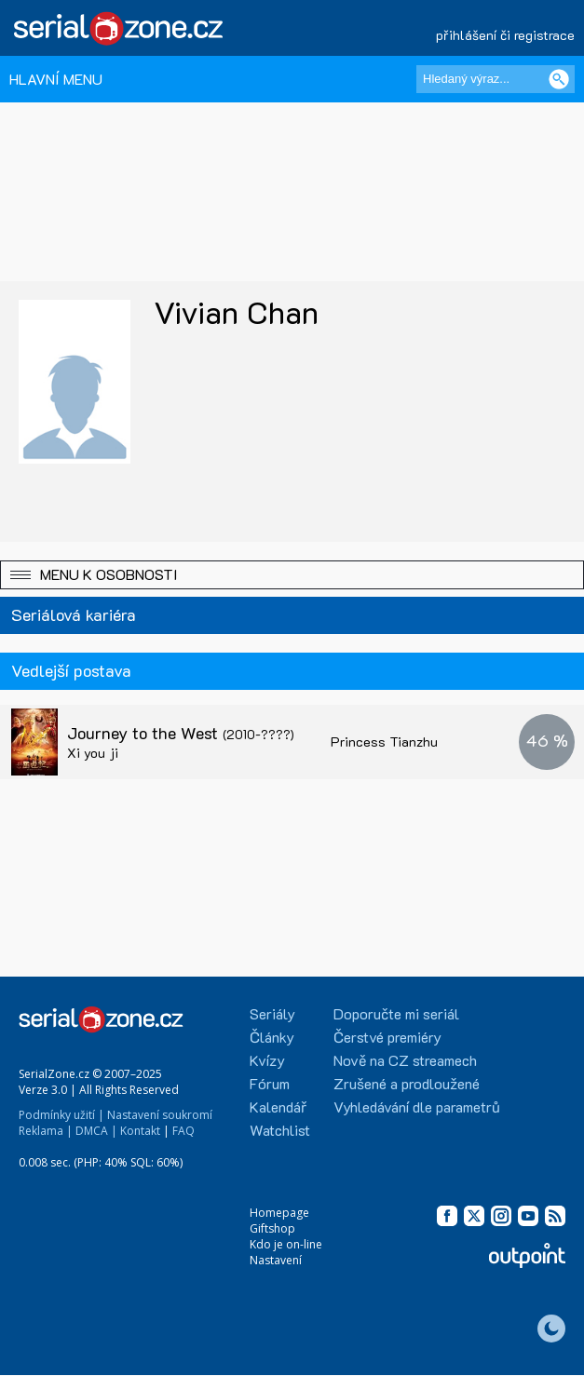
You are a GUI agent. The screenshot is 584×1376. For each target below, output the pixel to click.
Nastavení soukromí (159, 1115)
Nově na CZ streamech (405, 1060)
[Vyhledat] (559, 79)
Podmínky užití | (61, 1115)
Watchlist (280, 1130)
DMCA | (96, 1131)
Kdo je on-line (286, 1244)
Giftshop (272, 1228)
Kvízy (267, 1060)
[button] (292, 574)
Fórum (270, 1083)
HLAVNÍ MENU (55, 78)
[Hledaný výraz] (495, 79)
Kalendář (278, 1106)
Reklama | (46, 1131)
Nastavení (276, 1260)
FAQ (183, 1131)
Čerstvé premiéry (387, 1036)
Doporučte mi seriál (396, 1013)
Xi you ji (92, 753)
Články (272, 1036)
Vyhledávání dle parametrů (416, 1106)
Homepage (279, 1213)
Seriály (272, 1013)
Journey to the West (180, 733)
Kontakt (140, 1131)
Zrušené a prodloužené (406, 1083)
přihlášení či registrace (505, 35)
